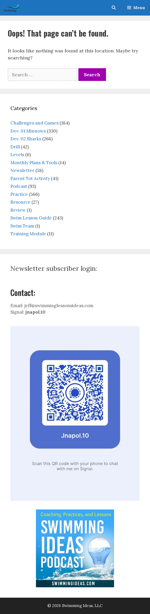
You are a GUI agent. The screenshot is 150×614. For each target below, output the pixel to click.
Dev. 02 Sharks (25, 139)
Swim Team (22, 226)
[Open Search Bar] (113, 8)
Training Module (28, 234)
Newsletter (22, 170)
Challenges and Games (34, 123)
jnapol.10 (35, 312)
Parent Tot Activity (30, 178)
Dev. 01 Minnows (28, 131)
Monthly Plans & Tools (33, 162)
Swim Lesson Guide (31, 218)
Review (18, 210)
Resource (20, 202)
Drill (15, 147)
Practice (19, 194)
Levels (17, 154)
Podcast (18, 186)
